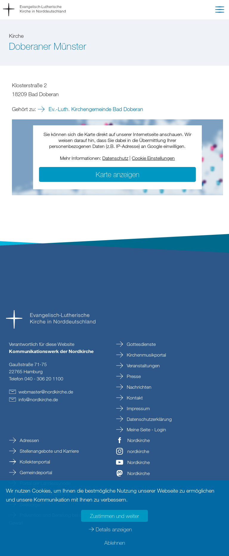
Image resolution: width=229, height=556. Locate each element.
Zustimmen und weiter (114, 516)
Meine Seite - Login (146, 429)
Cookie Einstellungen (153, 158)
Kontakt (134, 397)
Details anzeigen (114, 529)
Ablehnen (114, 542)
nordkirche (138, 451)
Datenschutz (115, 158)
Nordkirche (138, 440)
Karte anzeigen (117, 174)
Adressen (28, 440)
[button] (220, 11)
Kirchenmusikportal (146, 354)
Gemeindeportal (35, 472)
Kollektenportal (34, 461)
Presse (133, 376)
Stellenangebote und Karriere (48, 451)
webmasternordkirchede (45, 391)
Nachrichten (138, 387)
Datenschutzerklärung (149, 419)
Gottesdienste (141, 344)
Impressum (138, 408)
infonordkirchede (38, 399)
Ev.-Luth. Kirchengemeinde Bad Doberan (95, 109)
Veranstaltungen (143, 365)
